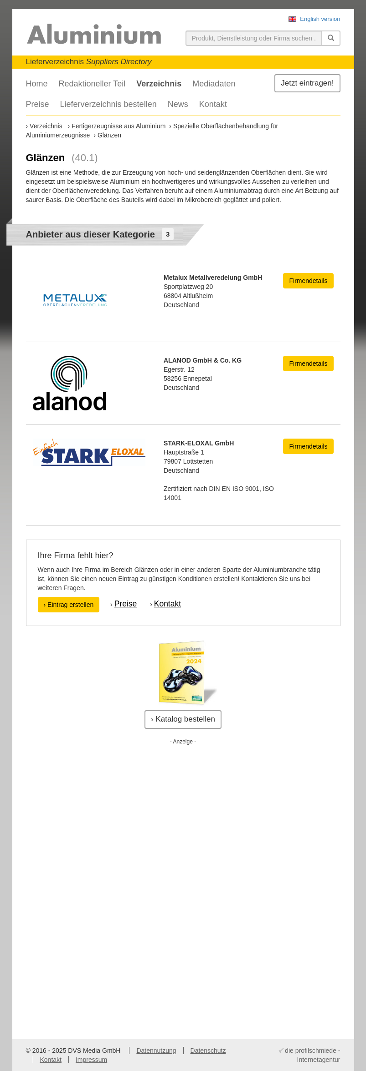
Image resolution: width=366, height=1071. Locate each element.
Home (37, 83)
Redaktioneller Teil (92, 83)
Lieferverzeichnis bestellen (108, 104)
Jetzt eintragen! (307, 83)
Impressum (91, 1059)
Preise (37, 104)
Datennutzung (156, 1050)
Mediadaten (213, 83)
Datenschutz (208, 1050)
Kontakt (213, 104)
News (178, 104)
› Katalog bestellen (183, 719)
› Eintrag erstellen (69, 604)
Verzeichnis (158, 83)
